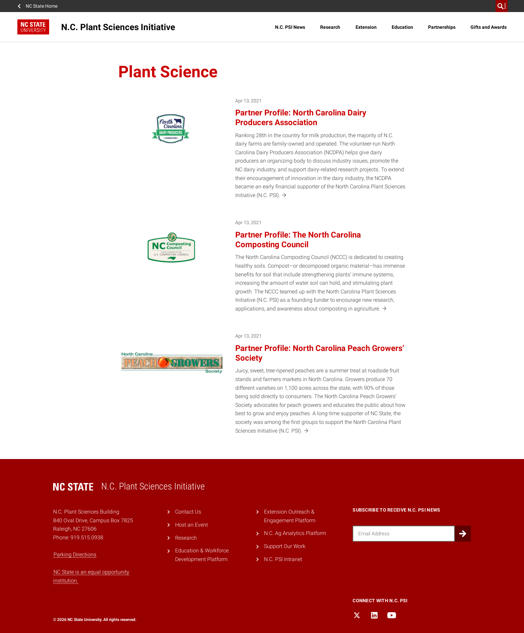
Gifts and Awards (489, 27)
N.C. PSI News (290, 27)
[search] (502, 6)
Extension (366, 27)
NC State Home (41, 6)
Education (402, 27)
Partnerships (441, 27)
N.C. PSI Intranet (283, 559)
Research (330, 27)
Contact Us (188, 512)
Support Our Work (284, 546)
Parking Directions (74, 554)
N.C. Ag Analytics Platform (295, 533)
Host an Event (191, 525)
